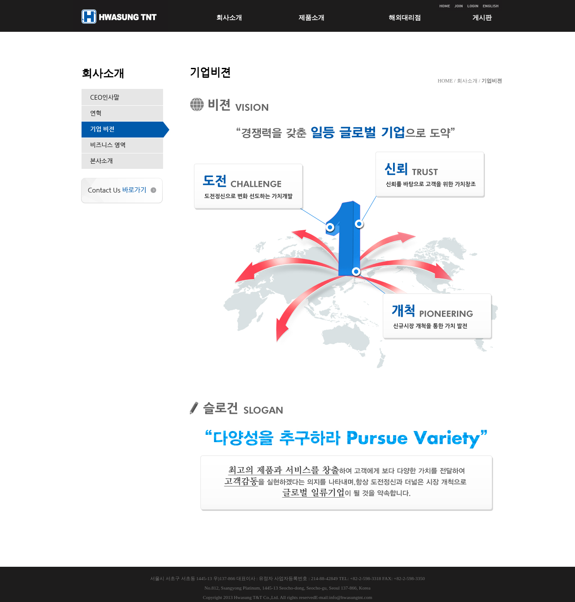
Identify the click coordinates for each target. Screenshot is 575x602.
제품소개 (311, 17)
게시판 (482, 17)
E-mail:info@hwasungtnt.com (343, 597)
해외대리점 (405, 17)
